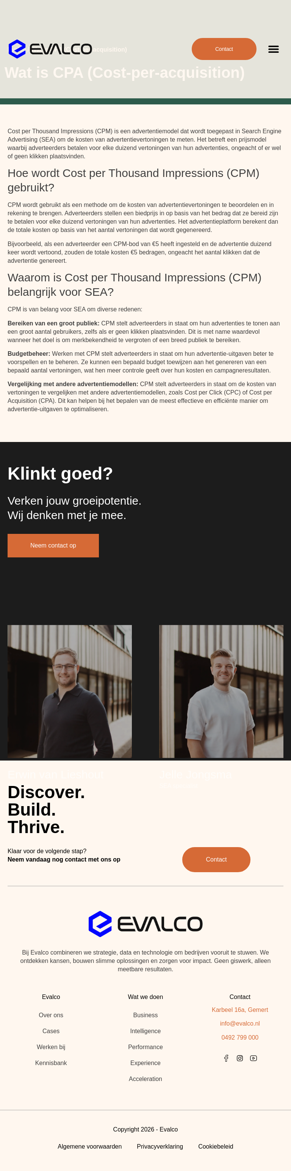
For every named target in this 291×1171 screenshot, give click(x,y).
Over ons (51, 1015)
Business (145, 1015)
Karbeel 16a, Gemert (240, 1010)
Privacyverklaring (160, 1146)
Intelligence (145, 1031)
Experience (145, 1063)
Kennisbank (51, 1063)
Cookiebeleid (215, 1146)
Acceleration (145, 1079)
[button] (273, 42)
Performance (145, 1047)
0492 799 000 (239, 1037)
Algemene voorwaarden (90, 1146)
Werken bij (51, 1047)
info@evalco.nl (240, 1023)
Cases (50, 1031)
